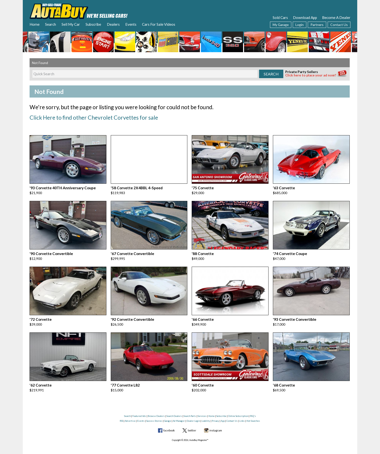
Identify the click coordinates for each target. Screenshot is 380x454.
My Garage (281, 25)
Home (35, 24)
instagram (215, 426)
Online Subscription (238, 412)
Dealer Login (193, 416)
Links (242, 416)
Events (130, 24)
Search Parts (190, 412)
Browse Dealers (156, 412)
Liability (206, 416)
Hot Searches (253, 416)
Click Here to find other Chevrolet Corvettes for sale (90, 117)
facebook (169, 426)
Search (50, 24)
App (223, 416)
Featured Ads (139, 412)
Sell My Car (71, 24)
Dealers (113, 24)
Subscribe (93, 24)
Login (299, 25)
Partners (317, 25)
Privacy (215, 416)
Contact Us (339, 25)
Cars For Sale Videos (158, 24)
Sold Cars (280, 17)
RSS (121, 416)
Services (202, 412)
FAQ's (253, 412)
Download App (305, 17)
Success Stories (154, 416)
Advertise (130, 416)
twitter (192, 426)
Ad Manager (179, 416)
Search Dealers (174, 412)
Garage (167, 416)
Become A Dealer (336, 17)
